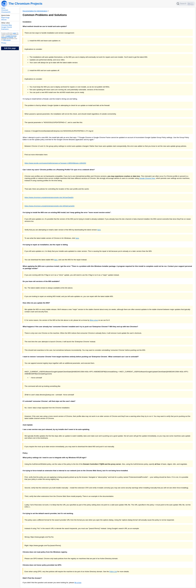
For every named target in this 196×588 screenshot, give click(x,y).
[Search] (186, 3)
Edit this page (10, 48)
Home (3, 8)
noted (14, 33)
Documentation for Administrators (35, 11)
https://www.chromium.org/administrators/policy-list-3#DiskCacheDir (49, 206)
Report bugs (5, 18)
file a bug (77, 582)
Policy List (113, 571)
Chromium (4, 10)
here (99, 230)
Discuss (3, 20)
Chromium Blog (6, 25)
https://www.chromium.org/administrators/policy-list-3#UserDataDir (49, 197)
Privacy (3, 43)
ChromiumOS (5, 12)
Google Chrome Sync (147, 178)
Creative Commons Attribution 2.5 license (8, 36)
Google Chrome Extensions (6, 28)
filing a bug (94, 320)
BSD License (7, 40)
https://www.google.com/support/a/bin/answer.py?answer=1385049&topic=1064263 (55, 163)
